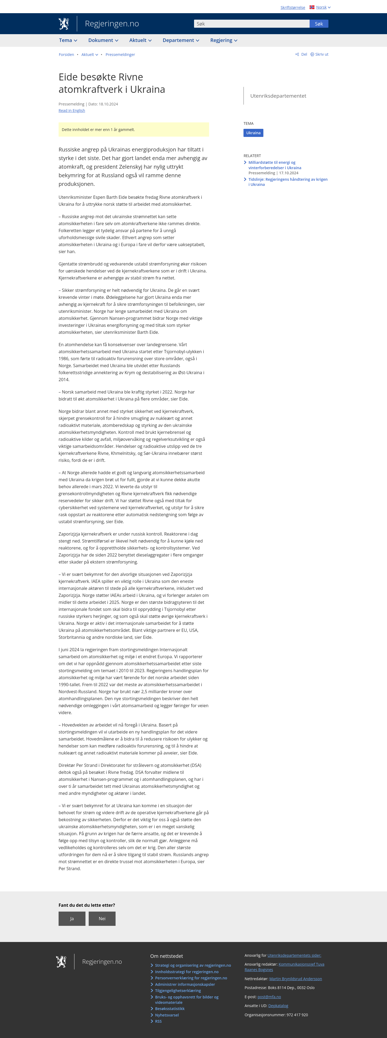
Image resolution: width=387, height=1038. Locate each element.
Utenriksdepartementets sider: (294, 955)
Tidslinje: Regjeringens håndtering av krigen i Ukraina (288, 182)
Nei (102, 919)
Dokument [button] (101, 40)
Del (303, 54)
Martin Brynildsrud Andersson (295, 978)
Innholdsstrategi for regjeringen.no (186, 971)
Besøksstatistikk (170, 1008)
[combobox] (252, 24)
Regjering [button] (222, 40)
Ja (72, 919)
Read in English (72, 110)
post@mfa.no (269, 996)
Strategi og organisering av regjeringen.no (193, 965)
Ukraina (253, 132)
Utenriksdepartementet (278, 95)
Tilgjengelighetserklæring (178, 990)
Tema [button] (66, 40)
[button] (89, 54)
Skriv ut (322, 54)
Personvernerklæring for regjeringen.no (191, 977)
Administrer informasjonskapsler (185, 984)
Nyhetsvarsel (167, 1015)
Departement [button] (179, 40)
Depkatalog (278, 1005)
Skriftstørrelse (293, 7)
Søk (319, 23)
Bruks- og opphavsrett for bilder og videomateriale (186, 999)
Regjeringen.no (108, 24)
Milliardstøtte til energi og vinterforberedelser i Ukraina (275, 165)
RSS (158, 1021)
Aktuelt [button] (139, 40)
